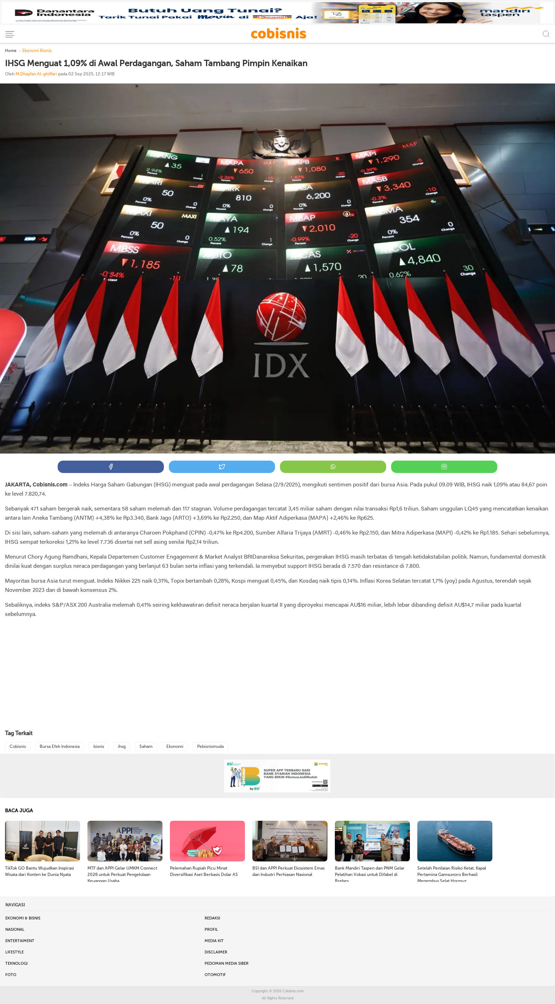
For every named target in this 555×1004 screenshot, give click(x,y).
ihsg (122, 746)
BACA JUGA (19, 811)
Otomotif (215, 975)
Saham (146, 746)
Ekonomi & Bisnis (22, 918)
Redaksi (212, 918)
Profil (211, 929)
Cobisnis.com (293, 991)
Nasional (14, 929)
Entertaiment (19, 941)
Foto (10, 975)
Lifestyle (14, 952)
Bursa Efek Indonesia (60, 746)
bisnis (98, 746)
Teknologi (16, 963)
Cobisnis (18, 746)
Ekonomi (174, 746)
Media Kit (214, 941)
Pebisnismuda (210, 746)
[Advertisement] (277, 674)
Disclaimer (216, 952)
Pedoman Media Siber (226, 963)
